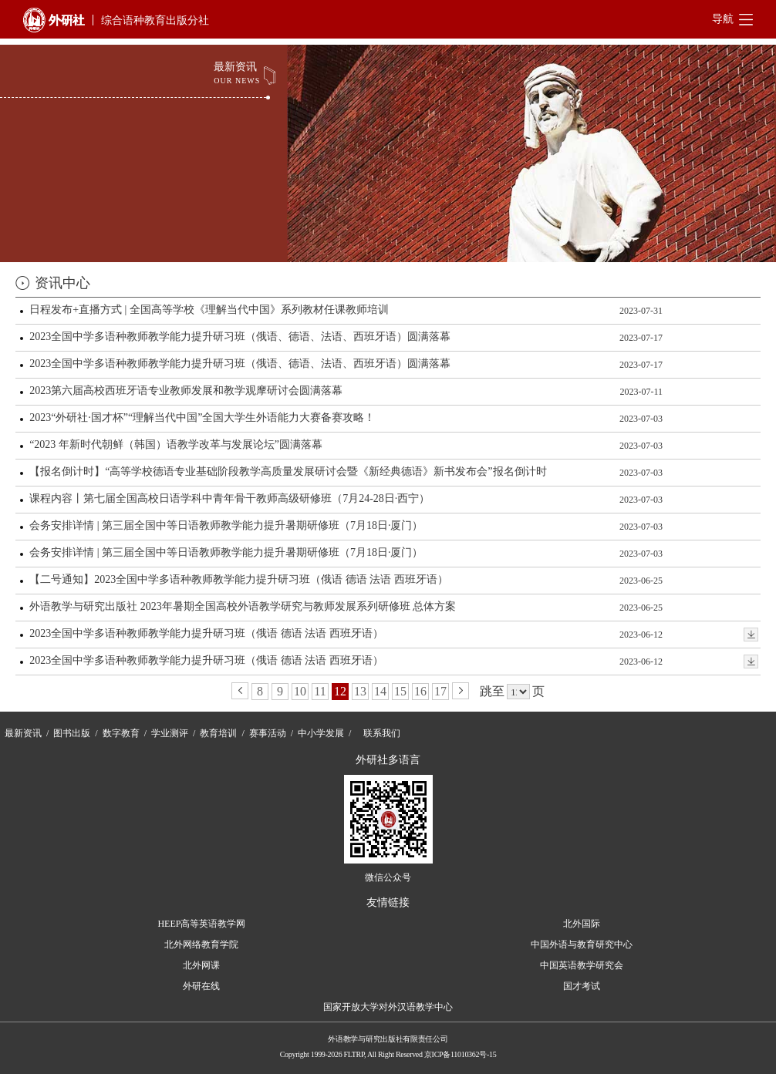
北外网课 (201, 965)
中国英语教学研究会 (581, 965)
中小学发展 (321, 733)
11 (320, 691)
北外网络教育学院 (201, 944)
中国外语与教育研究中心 (582, 944)
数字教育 (121, 733)
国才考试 (581, 986)
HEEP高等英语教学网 (201, 923)
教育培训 (218, 733)
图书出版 (71, 733)
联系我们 (381, 733)
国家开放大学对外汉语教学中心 (388, 1007)
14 (380, 691)
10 (300, 691)
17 (440, 691)
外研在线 (201, 986)
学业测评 (169, 733)
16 (420, 691)
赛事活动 (267, 733)
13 (360, 691)
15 (400, 691)
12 (340, 691)
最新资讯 (23, 733)
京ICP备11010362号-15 (460, 1054)
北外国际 (581, 923)
